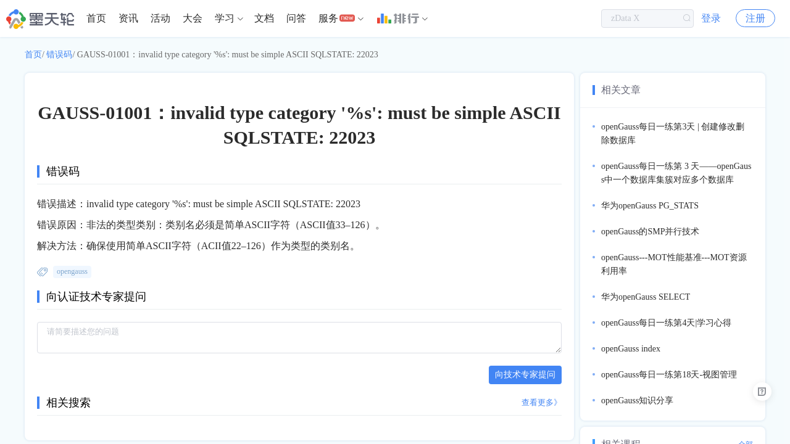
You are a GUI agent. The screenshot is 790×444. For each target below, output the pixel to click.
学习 (225, 18)
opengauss (72, 271)
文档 (264, 18)
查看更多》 (542, 402)
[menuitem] (96, 18)
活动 (160, 18)
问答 (296, 18)
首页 (96, 18)
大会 (192, 18)
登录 (711, 18)
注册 (755, 18)
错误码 (59, 54)
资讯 (128, 18)
